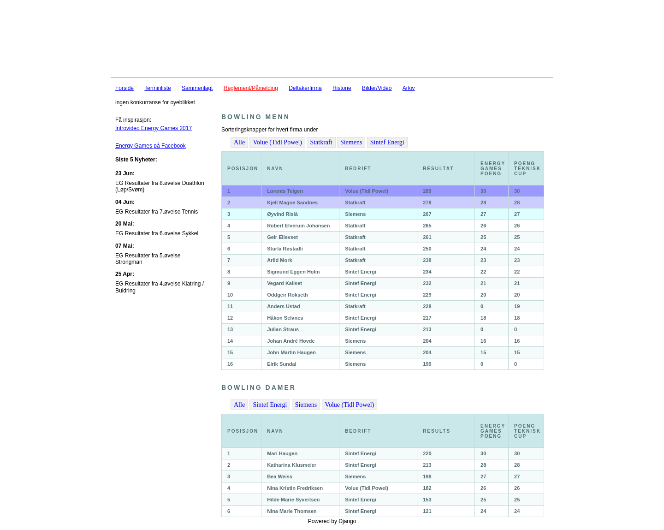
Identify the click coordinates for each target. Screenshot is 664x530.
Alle (239, 142)
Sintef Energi (387, 142)
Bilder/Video (377, 88)
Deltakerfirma (305, 88)
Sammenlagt (197, 88)
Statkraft (321, 142)
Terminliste (157, 88)
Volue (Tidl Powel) (277, 142)
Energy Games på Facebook (150, 146)
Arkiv (409, 88)
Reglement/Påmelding (251, 88)
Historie (341, 88)
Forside (124, 88)
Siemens (351, 142)
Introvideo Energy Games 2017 (153, 128)
